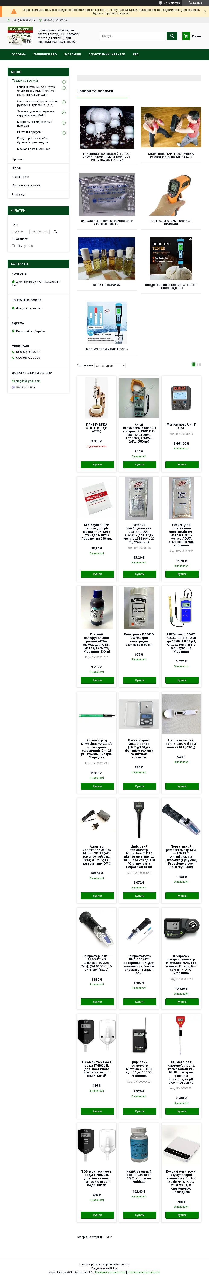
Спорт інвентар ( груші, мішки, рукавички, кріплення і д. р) (171, 155)
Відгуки (17, 168)
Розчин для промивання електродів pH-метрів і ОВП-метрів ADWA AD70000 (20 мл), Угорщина (181, 535)
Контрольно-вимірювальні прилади (171, 222)
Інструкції (72, 54)
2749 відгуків (172, 2)
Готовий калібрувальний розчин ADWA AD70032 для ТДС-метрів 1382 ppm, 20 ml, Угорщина (139, 533)
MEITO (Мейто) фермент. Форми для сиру (46, 65)
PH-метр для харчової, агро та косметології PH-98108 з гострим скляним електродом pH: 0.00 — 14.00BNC (181, 1072)
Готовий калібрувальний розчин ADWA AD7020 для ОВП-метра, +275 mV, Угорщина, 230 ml (96, 643)
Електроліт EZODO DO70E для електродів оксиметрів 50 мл (139, 639)
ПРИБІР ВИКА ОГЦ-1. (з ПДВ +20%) (96, 428)
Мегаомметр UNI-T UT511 (181, 426)
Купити (97, 464)
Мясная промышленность (107, 349)
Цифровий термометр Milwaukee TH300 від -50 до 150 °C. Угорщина (138, 1068)
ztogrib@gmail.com (28, 381)
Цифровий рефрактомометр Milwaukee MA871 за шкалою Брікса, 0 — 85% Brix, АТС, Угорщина (181, 964)
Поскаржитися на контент (110, 1272)
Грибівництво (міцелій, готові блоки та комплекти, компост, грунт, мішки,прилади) (107, 156)
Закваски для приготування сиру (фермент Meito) (107, 222)
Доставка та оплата (26, 185)
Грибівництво (45, 54)
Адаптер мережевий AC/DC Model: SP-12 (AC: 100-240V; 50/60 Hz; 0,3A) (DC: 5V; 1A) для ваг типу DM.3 (96, 855)
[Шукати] (172, 36)
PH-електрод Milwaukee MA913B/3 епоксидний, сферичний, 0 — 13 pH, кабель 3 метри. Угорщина (96, 749)
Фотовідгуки (20, 176)
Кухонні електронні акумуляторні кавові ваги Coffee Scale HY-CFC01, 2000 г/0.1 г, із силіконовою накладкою (181, 1182)
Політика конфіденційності (144, 1272)
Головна (19, 54)
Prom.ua (125, 1264)
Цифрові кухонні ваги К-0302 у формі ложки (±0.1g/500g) (181, 744)
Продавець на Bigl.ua (104, 1268)
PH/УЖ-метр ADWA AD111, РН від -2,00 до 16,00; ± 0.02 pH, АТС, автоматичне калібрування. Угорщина (181, 643)
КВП (136, 54)
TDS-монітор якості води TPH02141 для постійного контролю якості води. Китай (96, 1068)
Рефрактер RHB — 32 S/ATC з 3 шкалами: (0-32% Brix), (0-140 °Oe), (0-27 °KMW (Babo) (96, 962)
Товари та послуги (25, 80)
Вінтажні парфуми (107, 285)
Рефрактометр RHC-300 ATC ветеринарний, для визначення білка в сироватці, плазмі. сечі (139, 964)
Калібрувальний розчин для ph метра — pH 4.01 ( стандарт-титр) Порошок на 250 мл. (96, 531)
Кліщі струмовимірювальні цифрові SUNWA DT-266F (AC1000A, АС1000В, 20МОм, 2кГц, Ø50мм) (139, 433)
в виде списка (199, 365)
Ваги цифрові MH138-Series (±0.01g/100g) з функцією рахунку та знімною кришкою (139, 749)
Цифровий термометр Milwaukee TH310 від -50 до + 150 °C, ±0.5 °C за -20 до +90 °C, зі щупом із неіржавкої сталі (139, 857)
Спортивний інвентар (107, 54)
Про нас (17, 159)
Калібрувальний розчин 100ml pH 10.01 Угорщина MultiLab (139, 1176)
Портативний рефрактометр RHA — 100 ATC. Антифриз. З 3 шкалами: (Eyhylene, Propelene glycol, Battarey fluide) (181, 857)
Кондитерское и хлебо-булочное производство (171, 287)
